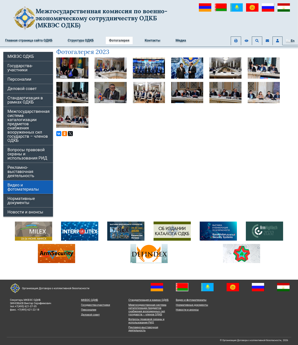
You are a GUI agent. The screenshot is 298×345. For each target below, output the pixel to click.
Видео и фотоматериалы (23, 187)
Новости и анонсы (25, 212)
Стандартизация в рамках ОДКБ (25, 100)
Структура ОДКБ (81, 40)
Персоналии (19, 79)
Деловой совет (22, 88)
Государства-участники (20, 67)
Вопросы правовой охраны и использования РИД (27, 154)
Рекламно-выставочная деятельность (20, 171)
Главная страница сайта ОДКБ (28, 40)
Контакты (152, 40)
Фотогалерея (119, 40)
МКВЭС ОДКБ (20, 56)
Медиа (180, 40)
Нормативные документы (21, 200)
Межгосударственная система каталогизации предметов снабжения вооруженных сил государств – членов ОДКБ (28, 126)
